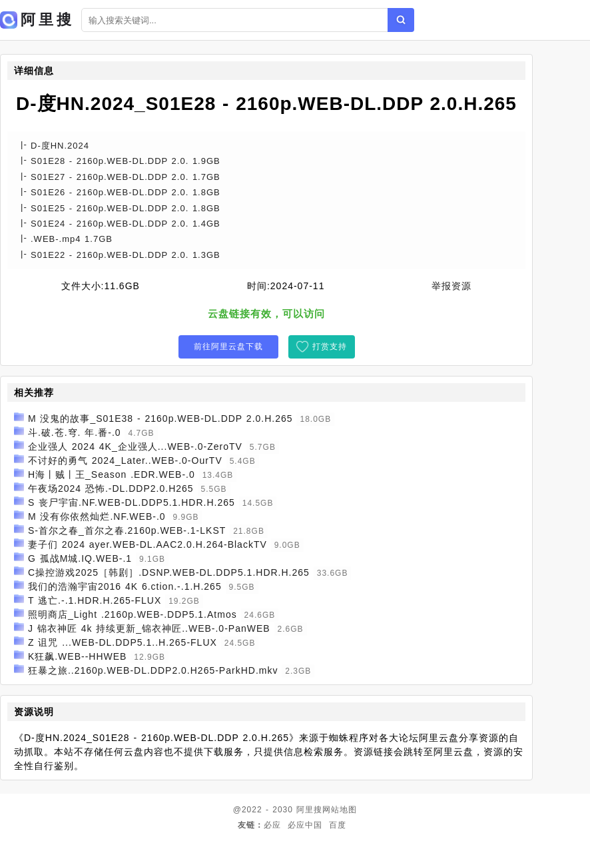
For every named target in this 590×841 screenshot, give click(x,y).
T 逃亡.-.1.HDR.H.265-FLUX (94, 600)
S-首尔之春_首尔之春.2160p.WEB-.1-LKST (127, 530)
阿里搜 (309, 809)
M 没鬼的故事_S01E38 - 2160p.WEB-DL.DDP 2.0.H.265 (160, 418)
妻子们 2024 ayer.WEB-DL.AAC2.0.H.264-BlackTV (147, 544)
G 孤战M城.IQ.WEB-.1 (80, 558)
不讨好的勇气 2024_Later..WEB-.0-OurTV (125, 460)
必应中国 (305, 825)
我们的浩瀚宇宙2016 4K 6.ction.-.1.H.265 (125, 586)
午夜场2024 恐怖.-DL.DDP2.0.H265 (111, 488)
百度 (337, 825)
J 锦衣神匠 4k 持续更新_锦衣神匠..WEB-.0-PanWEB (149, 628)
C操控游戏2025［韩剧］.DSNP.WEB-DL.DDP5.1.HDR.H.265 (169, 572)
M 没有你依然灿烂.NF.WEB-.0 (97, 516)
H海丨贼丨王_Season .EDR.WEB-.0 (111, 474)
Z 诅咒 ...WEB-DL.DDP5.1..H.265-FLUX (122, 642)
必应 (272, 825)
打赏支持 (329, 346)
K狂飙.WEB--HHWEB (77, 656)
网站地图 (339, 809)
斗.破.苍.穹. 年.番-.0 (74, 432)
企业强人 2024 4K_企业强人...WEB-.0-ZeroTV (135, 446)
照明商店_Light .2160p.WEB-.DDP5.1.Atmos (132, 614)
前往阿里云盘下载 (228, 346)
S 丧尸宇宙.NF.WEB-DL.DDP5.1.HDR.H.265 (131, 502)
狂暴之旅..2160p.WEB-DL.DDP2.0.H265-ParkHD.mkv (153, 670)
